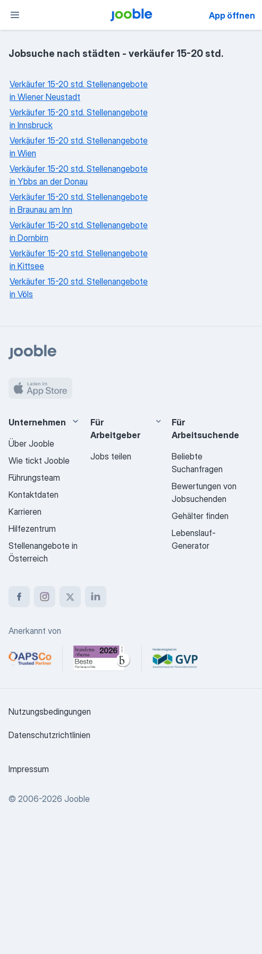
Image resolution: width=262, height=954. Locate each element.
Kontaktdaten (33, 494)
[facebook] (19, 596)
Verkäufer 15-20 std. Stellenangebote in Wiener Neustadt (79, 90)
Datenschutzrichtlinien (49, 735)
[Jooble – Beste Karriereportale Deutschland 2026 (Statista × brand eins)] (102, 658)
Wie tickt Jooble (39, 460)
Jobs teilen (110, 456)
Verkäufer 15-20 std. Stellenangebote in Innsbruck (79, 118)
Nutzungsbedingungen (50, 711)
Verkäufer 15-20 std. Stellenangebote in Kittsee (79, 259)
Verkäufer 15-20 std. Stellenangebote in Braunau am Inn (79, 203)
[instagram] (44, 596)
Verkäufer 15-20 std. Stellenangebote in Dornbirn (79, 231)
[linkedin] (95, 596)
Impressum (29, 769)
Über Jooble (31, 443)
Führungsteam (34, 477)
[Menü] (15, 15)
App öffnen (232, 15)
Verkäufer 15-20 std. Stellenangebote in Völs (79, 287)
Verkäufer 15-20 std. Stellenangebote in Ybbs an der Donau (79, 175)
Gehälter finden (200, 516)
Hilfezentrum (32, 528)
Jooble (77, 798)
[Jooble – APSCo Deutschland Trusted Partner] (30, 658)
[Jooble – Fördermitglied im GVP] (175, 658)
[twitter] (70, 596)
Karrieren (25, 511)
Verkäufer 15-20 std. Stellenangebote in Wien (79, 146)
